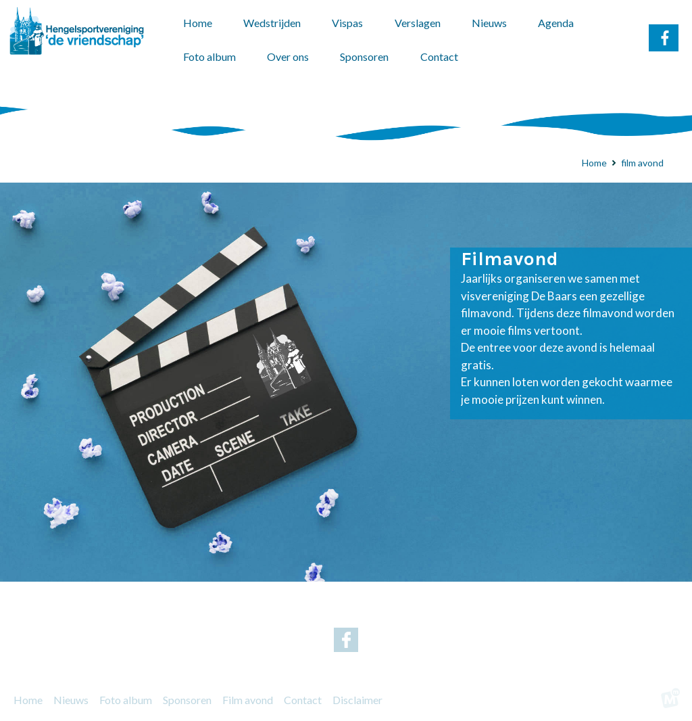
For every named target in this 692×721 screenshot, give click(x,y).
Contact (303, 699)
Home (28, 699)
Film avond (247, 699)
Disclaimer (357, 699)
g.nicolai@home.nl (408, 611)
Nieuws (71, 699)
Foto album (125, 699)
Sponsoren (187, 699)
